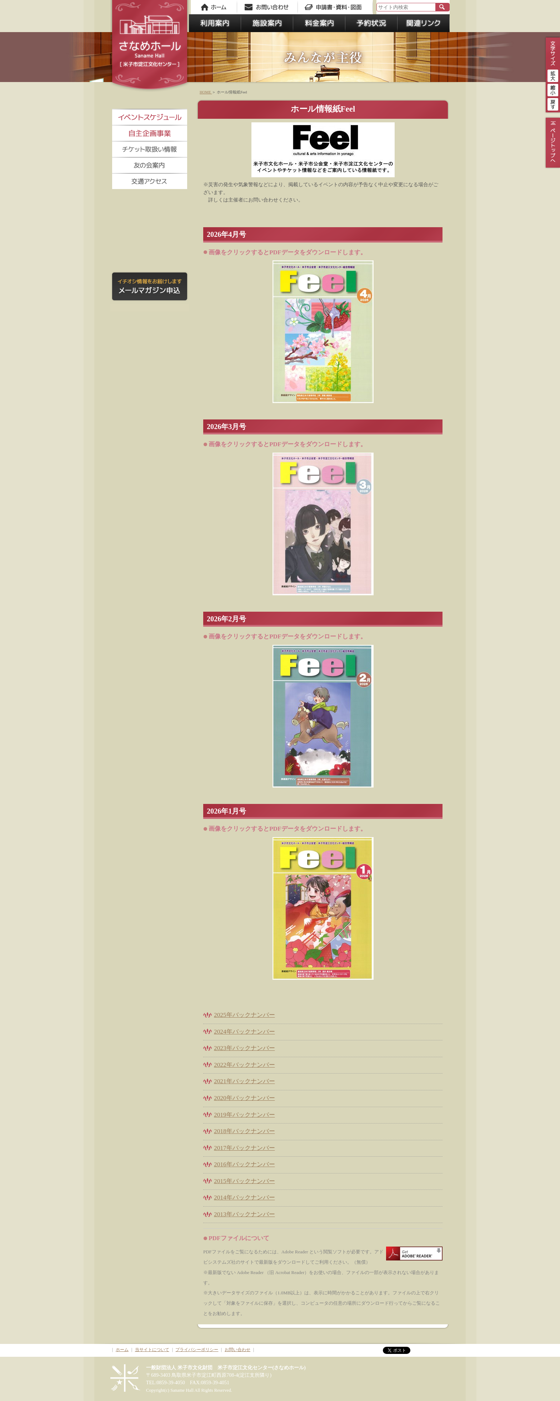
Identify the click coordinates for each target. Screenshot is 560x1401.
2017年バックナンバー (244, 1148)
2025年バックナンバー (244, 1015)
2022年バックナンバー (244, 1064)
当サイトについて (152, 1349)
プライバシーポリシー (196, 1349)
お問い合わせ (237, 1349)
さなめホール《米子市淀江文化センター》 (149, 46)
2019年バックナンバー (244, 1114)
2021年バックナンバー (244, 1081)
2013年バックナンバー (244, 1214)
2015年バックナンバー (244, 1181)
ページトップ (552, 142)
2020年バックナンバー (244, 1098)
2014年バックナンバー (244, 1197)
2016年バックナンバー (244, 1164)
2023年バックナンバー (244, 1048)
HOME (206, 92)
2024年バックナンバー (244, 1031)
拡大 (553, 75)
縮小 (553, 89)
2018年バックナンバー (244, 1131)
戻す (553, 103)
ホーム (122, 1349)
